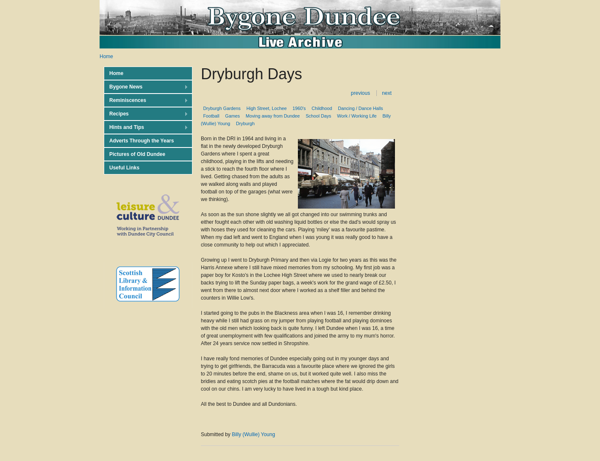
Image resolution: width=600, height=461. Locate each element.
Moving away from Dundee (273, 115)
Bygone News (146, 87)
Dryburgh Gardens (222, 108)
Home (106, 56)
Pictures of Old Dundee (137, 154)
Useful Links (124, 168)
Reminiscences (146, 100)
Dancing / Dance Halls (360, 108)
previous (360, 93)
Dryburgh (245, 123)
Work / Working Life (357, 115)
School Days (318, 115)
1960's (298, 108)
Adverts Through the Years (141, 141)
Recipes (146, 114)
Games (232, 115)
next (387, 93)
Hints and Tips (146, 127)
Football (211, 115)
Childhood (321, 108)
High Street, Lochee (266, 108)
